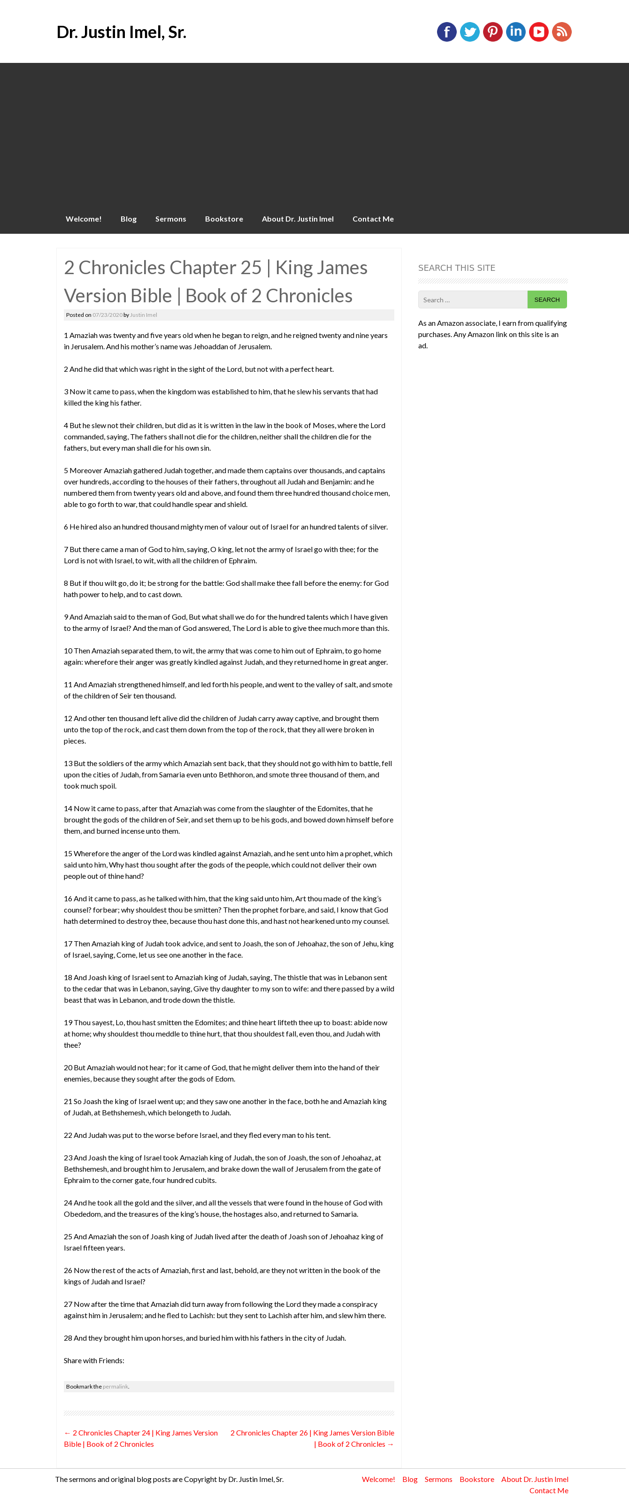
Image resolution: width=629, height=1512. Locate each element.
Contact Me (373, 218)
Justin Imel (143, 314)
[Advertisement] (314, 133)
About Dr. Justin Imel (298, 218)
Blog (129, 218)
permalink (115, 1386)
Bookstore (224, 218)
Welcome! (84, 218)
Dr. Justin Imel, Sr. (121, 31)
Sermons (170, 218)
